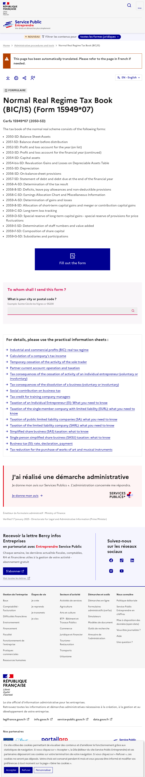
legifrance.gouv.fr (16, 719)
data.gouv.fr (103, 719)
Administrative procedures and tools (34, 45)
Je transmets (38, 612)
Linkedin (132, 560)
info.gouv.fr (43, 719)
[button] (32, 78)
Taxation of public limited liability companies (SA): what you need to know (63, 419)
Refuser (26, 770)
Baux (5, 600)
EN (129, 77)
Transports (66, 650)
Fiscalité (7, 634)
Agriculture (66, 606)
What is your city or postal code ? (72, 301)
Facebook (111, 560)
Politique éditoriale (127, 600)
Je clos (34, 618)
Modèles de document (100, 622)
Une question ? (125, 642)
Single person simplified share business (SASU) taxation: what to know (60, 437)
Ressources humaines (14, 660)
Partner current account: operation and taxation (45, 368)
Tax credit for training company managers (40, 396)
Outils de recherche (98, 628)
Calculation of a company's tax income (38, 356)
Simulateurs (94, 616)
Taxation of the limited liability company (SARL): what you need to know (62, 425)
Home (6, 45)
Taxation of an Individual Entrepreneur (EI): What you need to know (59, 402)
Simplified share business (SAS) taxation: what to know (49, 431)
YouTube (121, 571)
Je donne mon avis (25, 495)
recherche (129, 5)
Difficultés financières (15, 616)
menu (140, 8)
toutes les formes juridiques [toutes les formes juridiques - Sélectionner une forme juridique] (98, 37)
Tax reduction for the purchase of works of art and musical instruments (61, 449)
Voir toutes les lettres (16, 578)
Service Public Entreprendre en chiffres (125, 610)
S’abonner (15, 571)
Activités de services (71, 600)
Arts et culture (68, 612)
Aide (119, 636)
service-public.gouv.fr (73, 719)
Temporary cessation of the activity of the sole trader (48, 362)
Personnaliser (43, 770)
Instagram (111, 571)
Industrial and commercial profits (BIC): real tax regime (49, 350)
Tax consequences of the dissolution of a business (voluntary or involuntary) (64, 384)
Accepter (11, 770)
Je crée (35, 600)
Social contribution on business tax (35, 390)
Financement (10, 628)
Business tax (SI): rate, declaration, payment (41, 443)
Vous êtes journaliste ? (128, 630)
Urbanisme (66, 656)
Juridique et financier (71, 634)
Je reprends (37, 606)
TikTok (121, 560)
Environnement (11, 622)
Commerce (66, 628)
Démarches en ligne (98, 600)
